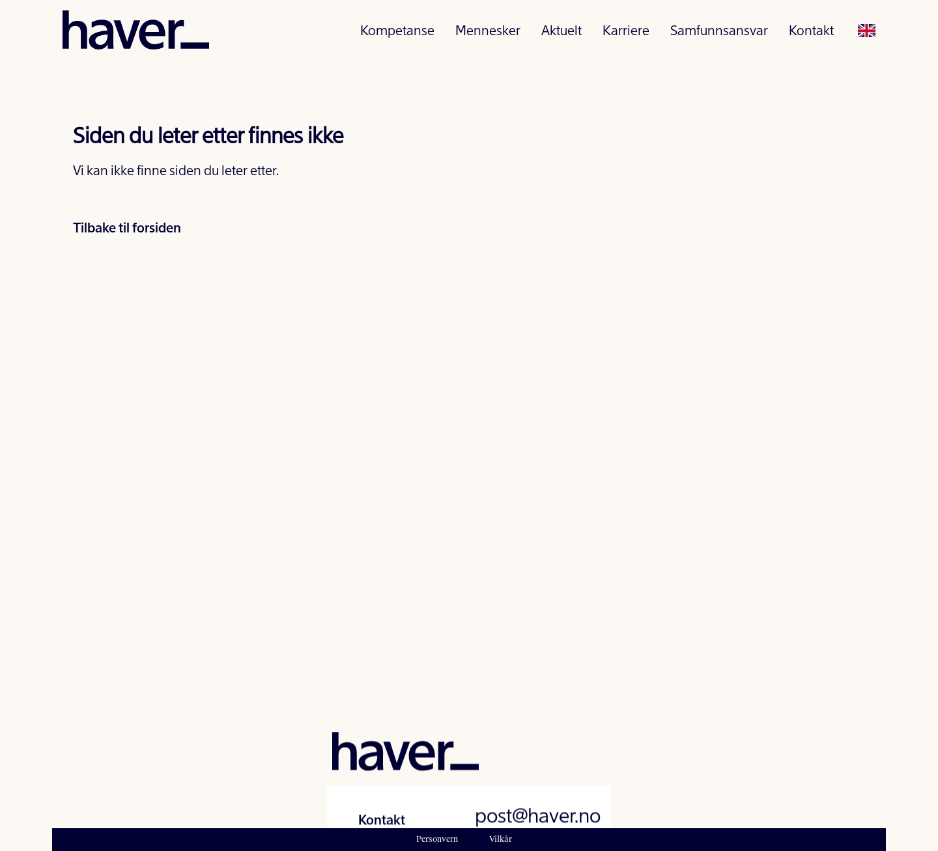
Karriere (626, 36)
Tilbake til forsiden (127, 229)
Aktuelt (561, 36)
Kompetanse (397, 36)
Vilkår (500, 839)
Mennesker (487, 36)
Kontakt (811, 36)
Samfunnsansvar (719, 36)
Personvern (437, 839)
